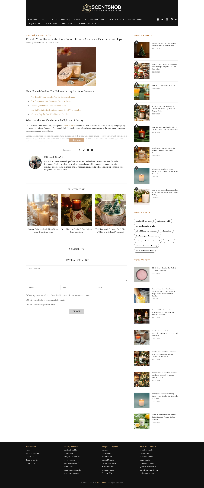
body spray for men (147, 473)
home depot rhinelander (72, 470)
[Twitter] (162, 19)
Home (28, 450)
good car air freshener (148, 467)
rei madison (68, 467)
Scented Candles (97, 19)
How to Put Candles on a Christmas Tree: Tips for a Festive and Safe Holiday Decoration (164, 312)
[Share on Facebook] (79, 150)
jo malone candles (146, 457)
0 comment (65, 150)
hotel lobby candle (147, 463)
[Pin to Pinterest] (87, 150)
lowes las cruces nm (71, 473)
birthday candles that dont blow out (148, 241)
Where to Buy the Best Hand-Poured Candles (49, 114)
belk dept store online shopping (146, 246)
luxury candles (69, 125)
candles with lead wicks (144, 221)
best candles (144, 453)
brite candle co (166, 231)
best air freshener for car (149, 470)
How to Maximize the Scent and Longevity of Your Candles (56, 110)
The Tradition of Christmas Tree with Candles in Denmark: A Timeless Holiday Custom (164, 375)
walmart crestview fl (71, 463)
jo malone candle (146, 450)
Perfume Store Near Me (89, 24)
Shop (43, 19)
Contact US (30, 457)
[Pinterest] (171, 19)
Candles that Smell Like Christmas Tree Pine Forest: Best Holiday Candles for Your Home (164, 354)
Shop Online (68, 453)
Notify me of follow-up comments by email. (46, 300)
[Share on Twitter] (83, 150)
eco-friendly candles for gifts (145, 226)
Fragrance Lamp (35, 24)
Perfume (52, 19)
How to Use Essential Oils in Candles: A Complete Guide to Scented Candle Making (165, 192)
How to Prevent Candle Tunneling (163, 85)
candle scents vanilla (163, 221)
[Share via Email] (92, 150)
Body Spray (65, 19)
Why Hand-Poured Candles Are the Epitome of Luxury (53, 97)
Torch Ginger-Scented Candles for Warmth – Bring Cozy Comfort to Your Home (163, 150)
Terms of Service (32, 460)
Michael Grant (39, 43)
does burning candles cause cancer (147, 236)
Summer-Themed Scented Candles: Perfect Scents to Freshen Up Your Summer (164, 417)
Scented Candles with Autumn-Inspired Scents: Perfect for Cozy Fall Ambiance (165, 333)
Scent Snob (32, 19)
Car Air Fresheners (116, 19)
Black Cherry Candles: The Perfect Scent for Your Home (164, 269)
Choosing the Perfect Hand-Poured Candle (48, 106)
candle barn (169, 241)
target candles (145, 460)
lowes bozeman (69, 460)
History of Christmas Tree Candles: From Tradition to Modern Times (164, 44)
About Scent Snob (32, 453)
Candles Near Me (68, 24)
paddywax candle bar (71, 457)
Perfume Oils (51, 24)
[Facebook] (157, 19)
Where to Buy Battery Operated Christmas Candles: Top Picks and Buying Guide (163, 108)
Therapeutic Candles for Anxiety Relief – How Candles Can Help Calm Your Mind (165, 171)
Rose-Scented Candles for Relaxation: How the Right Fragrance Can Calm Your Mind (165, 66)
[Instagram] (167, 19)
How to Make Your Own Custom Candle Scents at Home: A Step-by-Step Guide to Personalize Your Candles (164, 292)
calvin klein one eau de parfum (146, 231)
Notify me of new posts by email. (42, 305)
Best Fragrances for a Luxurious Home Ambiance (51, 101)
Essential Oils (80, 19)
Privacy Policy (31, 463)
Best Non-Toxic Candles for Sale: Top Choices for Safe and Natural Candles (165, 128)
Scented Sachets (135, 19)
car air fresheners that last (145, 251)
